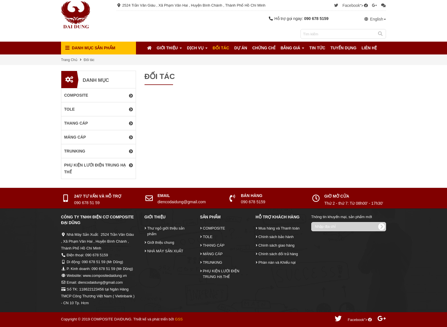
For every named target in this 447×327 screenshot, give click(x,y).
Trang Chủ (69, 60)
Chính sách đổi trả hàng (278, 254)
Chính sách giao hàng (276, 245)
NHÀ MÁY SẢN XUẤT (165, 251)
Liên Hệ (369, 48)
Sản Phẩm (210, 217)
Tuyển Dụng (343, 48)
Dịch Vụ (197, 48)
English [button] (375, 19)
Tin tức (317, 48)
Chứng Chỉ (263, 48)
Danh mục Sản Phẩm (90, 48)
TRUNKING (212, 262)
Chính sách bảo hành (276, 237)
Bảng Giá (292, 48)
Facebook (351, 5)
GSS (179, 319)
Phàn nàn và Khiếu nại (277, 262)
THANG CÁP (214, 245)
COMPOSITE (214, 228)
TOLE (208, 237)
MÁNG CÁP (213, 254)
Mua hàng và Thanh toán (279, 228)
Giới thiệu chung (160, 242)
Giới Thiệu (169, 48)
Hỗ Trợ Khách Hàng (278, 217)
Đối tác (221, 48)
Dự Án (240, 48)
